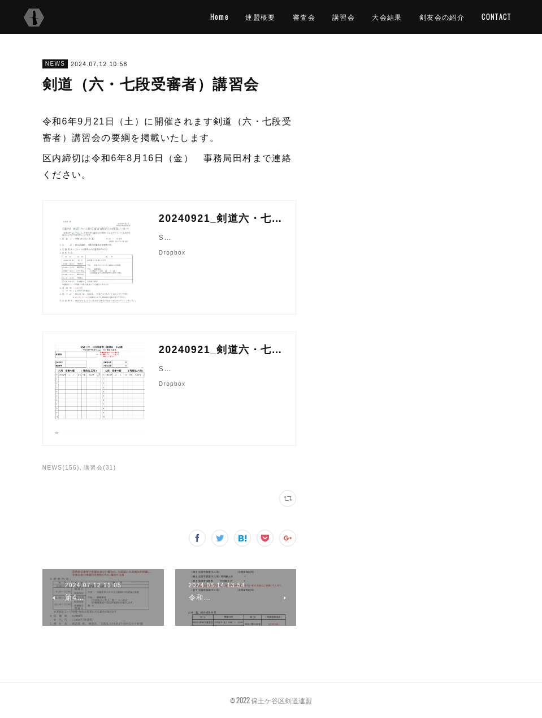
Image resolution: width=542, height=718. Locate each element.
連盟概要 (260, 17)
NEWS (55, 64)
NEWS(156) (61, 468)
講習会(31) (100, 468)
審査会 (304, 17)
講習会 (343, 17)
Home (219, 17)
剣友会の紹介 (442, 17)
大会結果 (387, 17)
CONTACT (496, 17)
